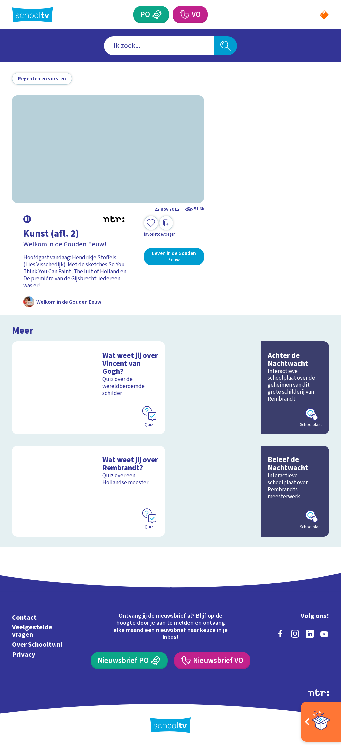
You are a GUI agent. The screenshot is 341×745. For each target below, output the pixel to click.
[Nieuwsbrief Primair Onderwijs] (129, 660)
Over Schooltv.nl (37, 644)
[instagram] (295, 633)
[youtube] (324, 633)
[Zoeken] (225, 45)
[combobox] (159, 45)
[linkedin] (309, 633)
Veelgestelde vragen (32, 630)
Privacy (23, 654)
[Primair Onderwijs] (157, 14)
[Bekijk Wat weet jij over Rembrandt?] (88, 491)
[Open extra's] (321, 722)
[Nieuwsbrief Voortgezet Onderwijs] (212, 660)
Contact (24, 617)
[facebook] (280, 633)
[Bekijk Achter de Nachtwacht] (252, 387)
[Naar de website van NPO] (324, 15)
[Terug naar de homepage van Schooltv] (32, 15)
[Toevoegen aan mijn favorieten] (151, 226)
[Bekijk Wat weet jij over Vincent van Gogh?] (88, 387)
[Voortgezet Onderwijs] (184, 14)
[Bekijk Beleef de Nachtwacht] (252, 491)
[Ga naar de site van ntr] (318, 692)
